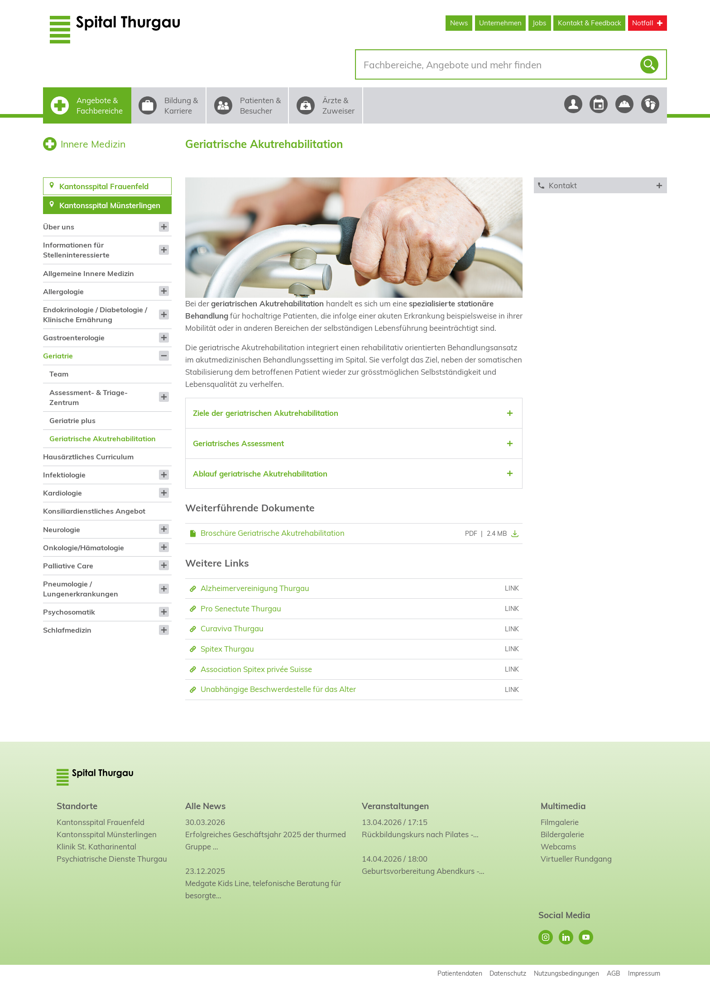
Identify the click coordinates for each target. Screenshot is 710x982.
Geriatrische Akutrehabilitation (102, 438)
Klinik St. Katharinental (96, 846)
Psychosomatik (69, 611)
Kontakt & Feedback (589, 23)
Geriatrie (58, 355)
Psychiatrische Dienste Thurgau (112, 858)
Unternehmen (500, 23)
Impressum (644, 973)
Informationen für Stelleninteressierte (76, 249)
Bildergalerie (562, 834)
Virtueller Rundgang (576, 858)
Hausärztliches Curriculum (88, 456)
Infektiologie (64, 474)
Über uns (58, 226)
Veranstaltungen (395, 806)
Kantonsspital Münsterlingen (107, 834)
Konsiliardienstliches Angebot (94, 510)
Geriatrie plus (72, 420)
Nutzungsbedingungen (566, 973)
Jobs (539, 23)
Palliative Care (68, 565)
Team (58, 373)
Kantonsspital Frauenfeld (100, 822)
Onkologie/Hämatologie (83, 547)
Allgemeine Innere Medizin (88, 273)
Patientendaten (459, 973)
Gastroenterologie (74, 337)
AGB (613, 973)
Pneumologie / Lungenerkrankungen (80, 588)
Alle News (205, 806)
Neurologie (61, 529)
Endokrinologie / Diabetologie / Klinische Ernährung (95, 314)
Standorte (77, 806)
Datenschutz (507, 973)
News (459, 23)
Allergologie (63, 291)
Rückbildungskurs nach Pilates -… (420, 834)
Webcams (558, 846)
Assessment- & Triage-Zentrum (88, 397)
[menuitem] (107, 227)
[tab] (354, 413)
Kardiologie (62, 492)
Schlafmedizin (67, 629)
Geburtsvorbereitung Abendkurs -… (423, 871)
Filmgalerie (560, 822)
